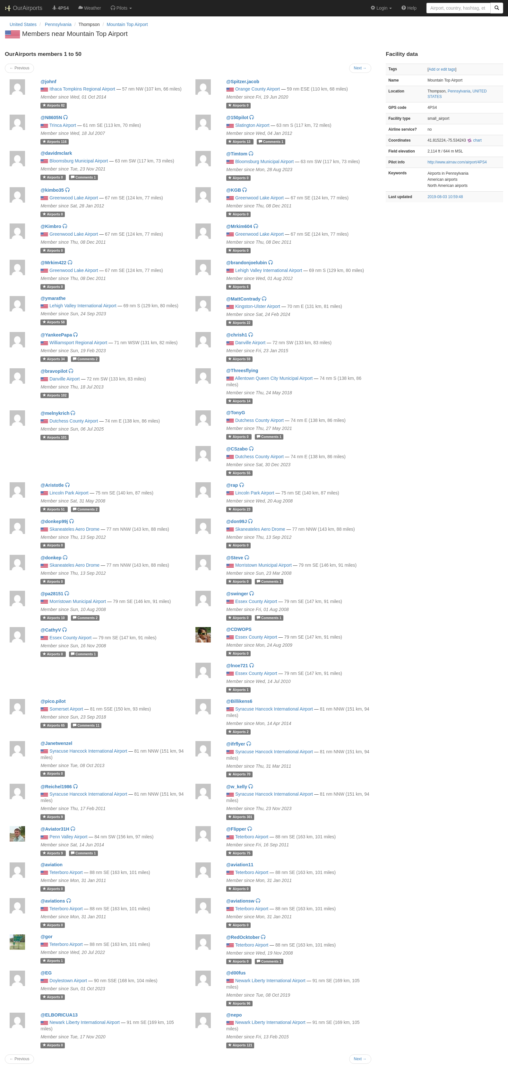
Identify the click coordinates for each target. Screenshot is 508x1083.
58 (54, 322)
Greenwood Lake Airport (73, 197)
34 (54, 359)
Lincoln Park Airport (68, 492)
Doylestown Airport (68, 980)
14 (239, 401)
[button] (121, 8)
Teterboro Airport (252, 836)
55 (239, 473)
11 (86, 725)
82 (54, 105)
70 (239, 774)
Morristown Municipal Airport (263, 565)
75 (239, 853)
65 (54, 725)
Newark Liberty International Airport (270, 980)
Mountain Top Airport (127, 24)
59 (239, 359)
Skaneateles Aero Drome (74, 529)
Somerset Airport (66, 709)
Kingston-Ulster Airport (257, 306)
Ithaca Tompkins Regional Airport (82, 89)
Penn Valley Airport (68, 836)
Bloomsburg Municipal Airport (78, 160)
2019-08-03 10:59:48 (445, 197)
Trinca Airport (62, 125)
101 (55, 437)
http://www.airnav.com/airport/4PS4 (457, 162)
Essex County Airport (256, 601)
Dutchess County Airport (73, 421)
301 (240, 817)
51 (54, 509)
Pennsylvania (459, 91)
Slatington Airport (252, 125)
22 (239, 323)
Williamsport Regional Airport (78, 342)
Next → (360, 68)
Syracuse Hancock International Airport (274, 709)
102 (55, 395)
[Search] (496, 8)
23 (239, 509)
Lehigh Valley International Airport (268, 270)
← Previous (19, 68)
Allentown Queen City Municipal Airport (274, 378)
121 (240, 1045)
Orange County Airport (257, 89)
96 (239, 1003)
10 (54, 618)
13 (239, 142)
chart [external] (474, 140)
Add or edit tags (441, 69)
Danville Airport (250, 342)
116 (55, 142)
